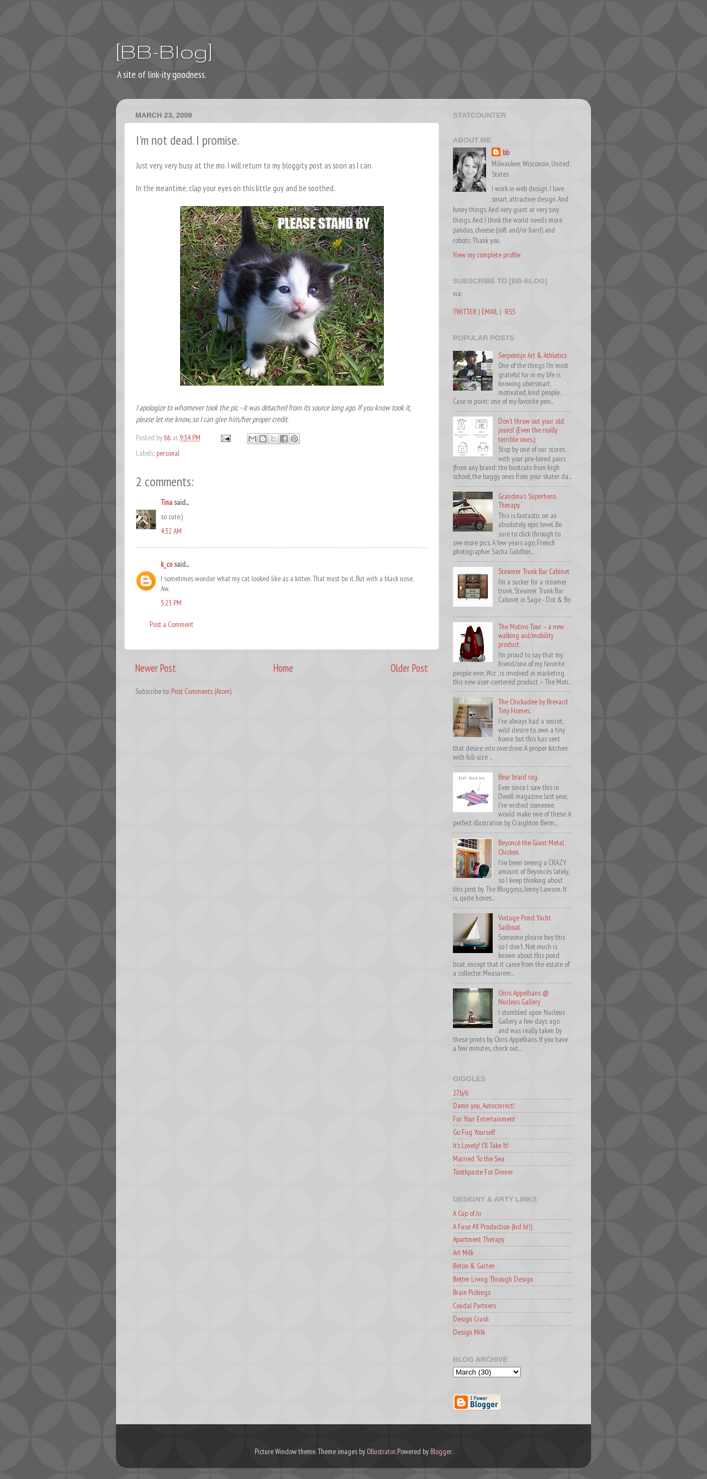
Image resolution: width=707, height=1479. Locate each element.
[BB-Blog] (164, 51)
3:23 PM (171, 603)
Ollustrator (381, 1451)
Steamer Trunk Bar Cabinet (533, 571)
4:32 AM (171, 531)
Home (283, 668)
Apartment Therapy (478, 1239)
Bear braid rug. (518, 777)
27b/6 (460, 1093)
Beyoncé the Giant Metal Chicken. (531, 847)
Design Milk (469, 1332)
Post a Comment (171, 624)
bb (506, 152)
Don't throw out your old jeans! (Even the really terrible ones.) (531, 430)
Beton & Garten (474, 1266)
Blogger (440, 1451)
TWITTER (465, 312)
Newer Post (155, 668)
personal (168, 453)
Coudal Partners (474, 1305)
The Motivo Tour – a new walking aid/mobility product (531, 635)
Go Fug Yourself (474, 1132)
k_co (166, 564)
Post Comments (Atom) (201, 691)
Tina (166, 502)
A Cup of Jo (467, 1213)
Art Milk (463, 1252)
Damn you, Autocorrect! (484, 1105)
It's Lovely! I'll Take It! (481, 1145)
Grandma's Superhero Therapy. (527, 500)
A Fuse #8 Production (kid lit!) (492, 1226)
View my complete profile (486, 255)
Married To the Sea (478, 1159)
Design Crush (471, 1319)
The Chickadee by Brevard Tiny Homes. (533, 706)
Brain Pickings (471, 1292)
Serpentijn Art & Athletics (532, 355)
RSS (510, 312)
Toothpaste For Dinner (483, 1172)
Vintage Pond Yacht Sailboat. (524, 922)
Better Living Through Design (493, 1279)
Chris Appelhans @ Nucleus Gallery (523, 997)
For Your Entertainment (484, 1119)
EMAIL (490, 312)
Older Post (409, 668)
